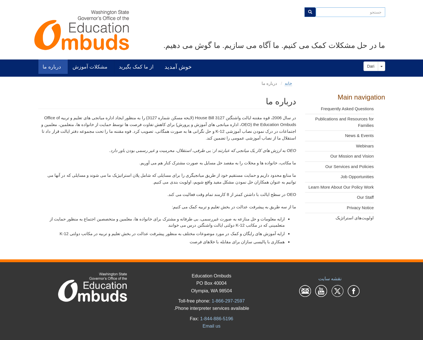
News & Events (359, 135)
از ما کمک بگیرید (136, 66)
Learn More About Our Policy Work (341, 187)
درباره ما (52, 66)
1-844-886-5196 (216, 318)
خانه (288, 83)
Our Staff (365, 197)
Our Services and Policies (349, 166)
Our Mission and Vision (352, 156)
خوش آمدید (178, 66)
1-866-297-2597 (228, 300)
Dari (370, 66)
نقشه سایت (330, 278)
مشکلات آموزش (90, 66)
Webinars (365, 145)
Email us (211, 325)
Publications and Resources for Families (344, 122)
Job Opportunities (357, 176)
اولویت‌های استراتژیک (355, 217)
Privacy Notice (360, 207)
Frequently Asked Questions (347, 108)
